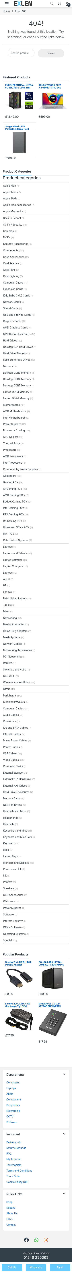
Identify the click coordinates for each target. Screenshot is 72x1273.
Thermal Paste (11, 443)
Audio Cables (11, 714)
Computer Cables (13, 708)
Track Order (13, 1176)
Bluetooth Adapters (14, 624)
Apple (9, 1093)
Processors (9, 449)
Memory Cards (12, 798)
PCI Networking (12, 656)
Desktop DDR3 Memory (17, 372)
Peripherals (9, 695)
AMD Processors (13, 456)
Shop (9, 1202)
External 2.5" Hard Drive (17, 779)
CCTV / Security (12, 224)
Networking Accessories (17, 650)
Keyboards (9, 843)
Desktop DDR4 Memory (17, 379)
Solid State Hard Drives (16, 359)
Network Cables (12, 643)
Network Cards (12, 301)
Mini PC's (8, 533)
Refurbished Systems (15, 540)
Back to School (12, 218)
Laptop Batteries (12, 559)
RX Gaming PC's (12, 520)
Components (10, 250)
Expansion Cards (13, 288)
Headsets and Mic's (14, 811)
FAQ (8, 1153)
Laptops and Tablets (15, 553)
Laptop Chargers (13, 566)
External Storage (13, 772)
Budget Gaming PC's (15, 501)
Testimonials (13, 1164)
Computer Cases (13, 282)
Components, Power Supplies (20, 469)
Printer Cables (11, 747)
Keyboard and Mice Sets (17, 836)
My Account (13, 1159)
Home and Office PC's (16, 527)
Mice (6, 849)
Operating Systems (14, 933)
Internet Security (13, 920)
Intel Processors (12, 462)
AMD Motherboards (14, 411)
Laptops (8, 546)
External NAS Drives (15, 785)
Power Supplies (12, 424)
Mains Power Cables (15, 740)
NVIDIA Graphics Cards (17, 334)
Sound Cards (10, 308)
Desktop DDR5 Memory (17, 385)
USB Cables (10, 753)
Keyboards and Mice (15, 830)
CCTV (9, 1116)
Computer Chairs (13, 766)
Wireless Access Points (17, 682)
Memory (8, 366)
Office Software (12, 927)
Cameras (8, 231)
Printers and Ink (12, 869)
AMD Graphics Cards (15, 327)
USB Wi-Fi (9, 675)
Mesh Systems (11, 637)
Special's (8, 940)
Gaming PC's (10, 482)
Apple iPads (10, 198)
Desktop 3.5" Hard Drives (18, 346)
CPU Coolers (10, 436)
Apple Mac (9, 185)
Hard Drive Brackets (15, 353)
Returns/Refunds (16, 1147)
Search (52, 4)
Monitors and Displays (16, 862)
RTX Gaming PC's (13, 514)
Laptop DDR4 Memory (16, 398)
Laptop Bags (10, 856)
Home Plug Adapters (15, 630)
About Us (11, 1213)
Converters (9, 721)
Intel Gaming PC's (13, 507)
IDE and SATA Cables (15, 727)
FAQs (9, 1219)
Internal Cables (12, 734)
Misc (6, 611)
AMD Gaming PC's (14, 495)
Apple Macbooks (13, 211)
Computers (9, 475)
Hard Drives (10, 340)
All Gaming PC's (12, 488)
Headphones (10, 817)
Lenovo (7, 591)
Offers (6, 688)
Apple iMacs (10, 192)
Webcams (9, 901)
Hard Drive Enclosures (16, 792)
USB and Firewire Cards (17, 314)
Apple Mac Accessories (17, 204)
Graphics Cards (12, 321)
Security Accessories (15, 243)
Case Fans (9, 269)
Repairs (10, 1207)
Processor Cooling (14, 430)
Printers (7, 881)
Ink (5, 875)
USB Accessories (13, 894)
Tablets (7, 604)
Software (8, 914)
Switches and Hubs (14, 669)
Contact (11, 1224)
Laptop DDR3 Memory (16, 391)
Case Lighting (11, 276)
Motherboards (11, 404)
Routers (7, 662)
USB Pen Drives (12, 804)
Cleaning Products (14, 701)
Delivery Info (13, 1142)
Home (6, 11)
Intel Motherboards (14, 417)
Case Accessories (13, 256)
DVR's (6, 237)
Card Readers (11, 263)
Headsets (8, 824)
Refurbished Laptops (15, 598)
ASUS (6, 579)
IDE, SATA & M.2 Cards (16, 295)
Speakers (8, 888)
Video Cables (11, 759)
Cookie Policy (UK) (17, 1181)
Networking (10, 617)
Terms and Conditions (19, 1170)
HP (5, 585)
